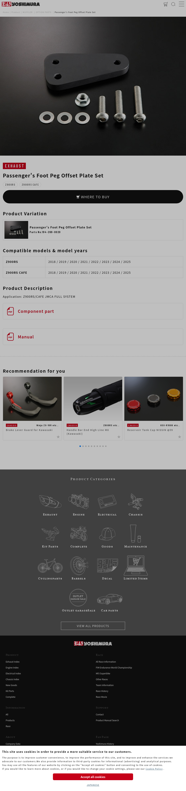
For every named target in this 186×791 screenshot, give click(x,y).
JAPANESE (93, 784)
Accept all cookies (93, 777)
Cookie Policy (154, 768)
